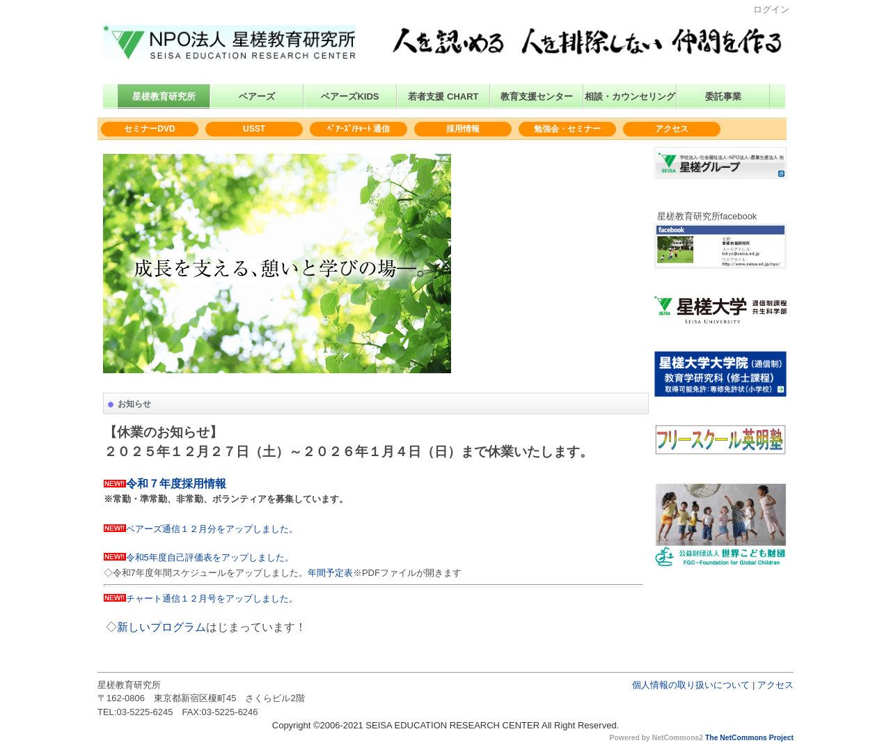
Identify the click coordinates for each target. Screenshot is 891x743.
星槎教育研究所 (164, 96)
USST (254, 129)
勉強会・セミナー (567, 129)
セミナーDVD (149, 129)
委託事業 (723, 96)
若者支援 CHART (443, 96)
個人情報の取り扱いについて (691, 685)
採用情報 (463, 129)
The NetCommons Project (749, 738)
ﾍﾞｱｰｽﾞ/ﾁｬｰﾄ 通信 (359, 129)
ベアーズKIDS (350, 96)
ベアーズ (257, 96)
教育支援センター (536, 96)
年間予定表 (330, 573)
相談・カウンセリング (630, 96)
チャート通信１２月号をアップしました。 (212, 598)
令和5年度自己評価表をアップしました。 (210, 557)
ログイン (771, 9)
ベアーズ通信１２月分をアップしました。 (212, 529)
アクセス (671, 129)
